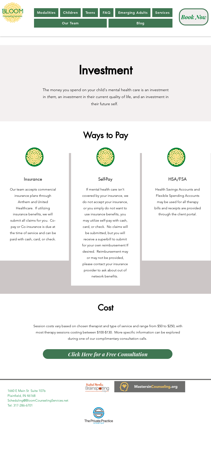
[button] (46, 12)
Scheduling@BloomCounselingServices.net (38, 400)
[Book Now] (193, 16)
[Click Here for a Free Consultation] (107, 354)
